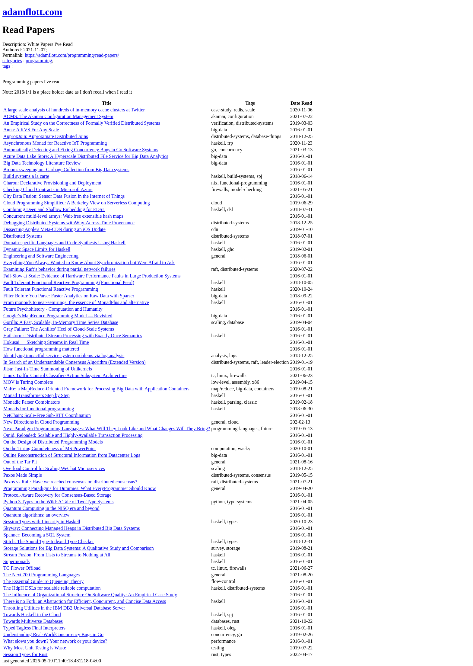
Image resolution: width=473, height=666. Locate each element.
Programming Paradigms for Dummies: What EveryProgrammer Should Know (79, 488)
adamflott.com (32, 11)
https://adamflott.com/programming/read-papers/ (72, 55)
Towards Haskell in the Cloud (32, 614)
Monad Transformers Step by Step (36, 395)
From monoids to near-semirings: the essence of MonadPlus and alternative (76, 302)
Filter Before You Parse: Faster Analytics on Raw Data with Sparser (68, 295)
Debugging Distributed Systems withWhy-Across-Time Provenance (69, 222)
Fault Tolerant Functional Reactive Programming (50, 289)
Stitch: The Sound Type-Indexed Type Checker (48, 541)
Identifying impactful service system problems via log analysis (63, 355)
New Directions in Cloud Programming (41, 421)
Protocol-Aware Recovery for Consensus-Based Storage (57, 495)
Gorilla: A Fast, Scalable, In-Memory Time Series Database (60, 322)
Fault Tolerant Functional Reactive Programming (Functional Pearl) (68, 282)
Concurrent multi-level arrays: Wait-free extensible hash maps (63, 216)
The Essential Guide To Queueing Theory (43, 581)
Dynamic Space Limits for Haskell (36, 249)
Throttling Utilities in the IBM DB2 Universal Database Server (64, 607)
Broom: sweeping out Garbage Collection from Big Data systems (66, 169)
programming (39, 60)
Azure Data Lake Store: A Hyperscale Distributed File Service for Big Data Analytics (85, 156)
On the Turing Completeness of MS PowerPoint (49, 448)
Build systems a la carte (26, 176)
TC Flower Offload (21, 568)
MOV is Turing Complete (28, 382)
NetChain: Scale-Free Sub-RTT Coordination (47, 415)
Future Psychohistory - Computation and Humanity (52, 309)
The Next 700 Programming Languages (41, 574)
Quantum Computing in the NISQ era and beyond (51, 508)
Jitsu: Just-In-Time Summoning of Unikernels (47, 368)
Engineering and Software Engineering (40, 255)
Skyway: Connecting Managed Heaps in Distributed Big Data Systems (71, 528)
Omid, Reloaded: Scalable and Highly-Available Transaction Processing (72, 435)
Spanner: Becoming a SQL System (37, 534)
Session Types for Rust (25, 654)
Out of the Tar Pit (20, 461)
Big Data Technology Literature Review (42, 162)
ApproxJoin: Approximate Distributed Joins (45, 136)
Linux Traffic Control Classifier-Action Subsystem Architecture (65, 375)
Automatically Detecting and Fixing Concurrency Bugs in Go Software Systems (80, 149)
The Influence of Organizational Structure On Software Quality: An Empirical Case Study (90, 594)
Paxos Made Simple (22, 475)
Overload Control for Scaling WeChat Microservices (54, 468)
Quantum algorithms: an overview (36, 514)
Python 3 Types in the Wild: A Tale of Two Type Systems (58, 501)
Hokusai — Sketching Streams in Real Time (46, 342)
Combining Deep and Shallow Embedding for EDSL (54, 209)
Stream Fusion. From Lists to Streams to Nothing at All (56, 554)
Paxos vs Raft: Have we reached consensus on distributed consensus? (70, 481)
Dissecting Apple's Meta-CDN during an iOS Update (54, 229)
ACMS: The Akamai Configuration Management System (58, 116)
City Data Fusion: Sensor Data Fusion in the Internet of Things (64, 196)
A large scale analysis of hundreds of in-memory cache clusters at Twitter (74, 109)
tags (6, 66)
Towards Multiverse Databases (33, 621)
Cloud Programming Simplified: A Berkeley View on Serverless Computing (76, 202)
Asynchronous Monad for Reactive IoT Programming (55, 143)
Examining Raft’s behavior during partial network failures (59, 269)
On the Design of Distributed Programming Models (53, 441)
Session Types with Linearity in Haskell (41, 521)
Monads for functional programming (38, 408)
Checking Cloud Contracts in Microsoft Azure (48, 189)
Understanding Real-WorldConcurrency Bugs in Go (53, 634)
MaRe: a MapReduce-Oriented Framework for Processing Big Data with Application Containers (96, 388)
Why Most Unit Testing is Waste (34, 647)
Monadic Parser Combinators (31, 402)
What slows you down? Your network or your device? (55, 641)
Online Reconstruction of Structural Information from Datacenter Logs (71, 455)
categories (12, 60)
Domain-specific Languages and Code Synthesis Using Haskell (64, 242)
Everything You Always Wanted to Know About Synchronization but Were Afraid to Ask (89, 262)
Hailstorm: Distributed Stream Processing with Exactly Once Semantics (72, 335)
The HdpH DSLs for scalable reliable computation (52, 588)
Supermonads (16, 561)
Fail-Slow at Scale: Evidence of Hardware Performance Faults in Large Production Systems (92, 275)
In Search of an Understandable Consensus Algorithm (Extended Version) (74, 362)
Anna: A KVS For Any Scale (31, 129)
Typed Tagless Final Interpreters (34, 627)
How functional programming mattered (41, 348)
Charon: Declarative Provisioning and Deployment (52, 182)
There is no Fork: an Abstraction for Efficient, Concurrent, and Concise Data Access (84, 601)
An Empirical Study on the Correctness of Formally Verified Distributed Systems (81, 123)
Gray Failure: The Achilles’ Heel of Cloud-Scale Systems (58, 328)
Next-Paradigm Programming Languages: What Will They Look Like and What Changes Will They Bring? (106, 428)
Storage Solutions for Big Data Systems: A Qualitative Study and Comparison (78, 548)
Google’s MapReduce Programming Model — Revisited (57, 315)
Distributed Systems (22, 236)
